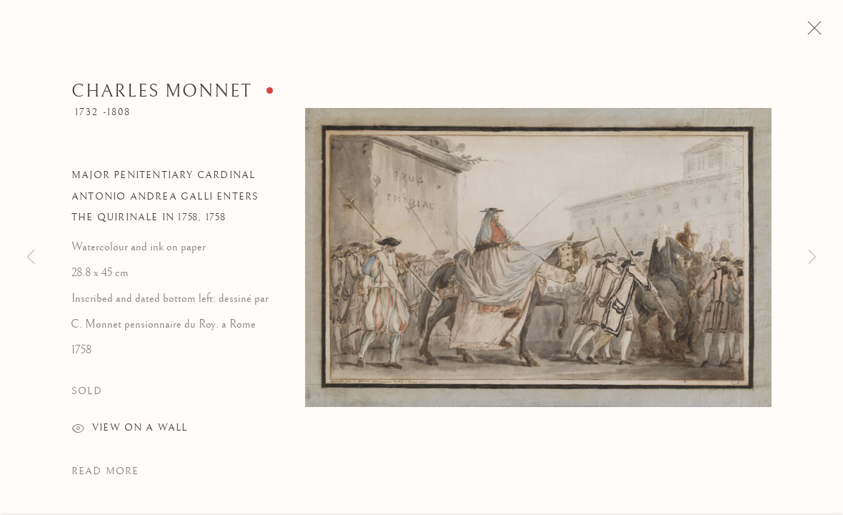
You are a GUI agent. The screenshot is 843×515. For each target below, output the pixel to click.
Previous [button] (30, 257)
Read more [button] (105, 475)
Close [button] (818, 32)
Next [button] (812, 257)
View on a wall (129, 434)
